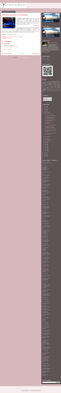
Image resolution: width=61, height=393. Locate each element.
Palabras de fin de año (48, 113)
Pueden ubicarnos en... (46, 58)
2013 (45, 107)
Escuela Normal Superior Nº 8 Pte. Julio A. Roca (45, 265)
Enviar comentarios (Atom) (23, 57)
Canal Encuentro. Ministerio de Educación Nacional (46, 191)
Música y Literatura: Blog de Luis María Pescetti (46, 337)
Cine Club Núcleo (45, 202)
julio (45, 142)
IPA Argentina (44, 297)
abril (45, 147)
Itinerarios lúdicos (45, 299)
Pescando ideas (45, 350)
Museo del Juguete (45, 325)
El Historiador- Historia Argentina (45, 221)
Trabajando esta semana (52, 89)
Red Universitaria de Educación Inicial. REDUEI (46, 372)
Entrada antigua (35, 53)
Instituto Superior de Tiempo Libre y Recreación (46, 290)
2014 (45, 106)
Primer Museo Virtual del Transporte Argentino (46, 353)
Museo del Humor (45, 322)
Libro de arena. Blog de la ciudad (46, 304)
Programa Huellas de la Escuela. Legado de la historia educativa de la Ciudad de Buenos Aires (46, 359)
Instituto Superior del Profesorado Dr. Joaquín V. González (46, 294)
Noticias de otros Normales (48, 86)
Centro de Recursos (53, 42)
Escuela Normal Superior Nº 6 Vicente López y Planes (46, 258)
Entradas (45, 98)
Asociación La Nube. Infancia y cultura (46, 175)
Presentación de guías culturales (50, 129)
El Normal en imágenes (46, 59)
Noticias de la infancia (55, 84)
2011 (45, 111)
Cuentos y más (45, 204)
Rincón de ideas (9, 38)
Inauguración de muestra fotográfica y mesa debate (49, 127)
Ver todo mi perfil (45, 52)
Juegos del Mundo (45, 301)
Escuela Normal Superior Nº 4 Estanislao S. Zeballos (45, 249)
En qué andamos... (49, 82)
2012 (45, 109)
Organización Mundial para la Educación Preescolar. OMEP (46, 348)
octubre (46, 137)
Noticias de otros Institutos (51, 85)
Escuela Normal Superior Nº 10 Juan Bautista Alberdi (46, 240)
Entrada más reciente (6, 53)
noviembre (47, 136)
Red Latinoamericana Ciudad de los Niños (46, 369)
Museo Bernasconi (45, 317)
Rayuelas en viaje (45, 363)
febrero (46, 150)
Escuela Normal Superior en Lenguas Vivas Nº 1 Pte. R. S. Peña (46, 227)
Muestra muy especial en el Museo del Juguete (49, 120)
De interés (57, 81)
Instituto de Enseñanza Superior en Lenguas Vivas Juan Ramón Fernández (46, 285)
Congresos (49, 81)
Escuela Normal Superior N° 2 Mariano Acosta (45, 236)
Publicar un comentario (8, 49)
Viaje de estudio (57, 90)
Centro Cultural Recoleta (45, 194)
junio (46, 144)
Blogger (39, 390)
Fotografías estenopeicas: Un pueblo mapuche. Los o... (49, 118)
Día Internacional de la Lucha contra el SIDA (49, 134)
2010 (45, 152)
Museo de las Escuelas (44, 320)
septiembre (47, 139)
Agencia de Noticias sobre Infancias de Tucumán (46, 163)
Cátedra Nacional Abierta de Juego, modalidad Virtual (45, 207)
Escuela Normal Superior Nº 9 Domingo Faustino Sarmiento (45, 270)
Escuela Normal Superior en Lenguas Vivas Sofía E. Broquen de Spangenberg (46, 232)
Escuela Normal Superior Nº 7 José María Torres (45, 261)
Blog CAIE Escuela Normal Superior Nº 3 (46, 185)
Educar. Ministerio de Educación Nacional (46, 216)
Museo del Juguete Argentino (45, 328)
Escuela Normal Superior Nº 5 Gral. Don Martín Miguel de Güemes (46, 254)
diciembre (46, 112)
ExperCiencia (44, 273)
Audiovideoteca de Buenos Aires (45, 178)
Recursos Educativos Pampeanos (46, 366)
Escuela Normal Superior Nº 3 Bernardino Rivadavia (46, 244)
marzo (46, 149)
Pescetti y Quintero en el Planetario (48, 123)
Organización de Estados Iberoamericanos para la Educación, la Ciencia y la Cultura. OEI (46, 343)
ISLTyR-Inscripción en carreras (50, 124)
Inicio (22, 53)
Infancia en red (45, 282)
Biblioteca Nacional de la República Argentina (45, 181)
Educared (44, 218)
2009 (45, 154)
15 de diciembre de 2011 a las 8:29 (10, 46)
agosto (46, 141)
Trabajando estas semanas (47, 90)
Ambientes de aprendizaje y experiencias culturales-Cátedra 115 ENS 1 (45, 168)
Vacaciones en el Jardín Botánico (50, 115)
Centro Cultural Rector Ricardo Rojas (46, 197)
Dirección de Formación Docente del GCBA (46, 212)
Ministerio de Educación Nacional (46, 309)
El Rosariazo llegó (45, 223)
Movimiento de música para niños (45, 312)
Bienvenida (44, 81)
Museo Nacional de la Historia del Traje (46, 331)
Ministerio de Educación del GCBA (46, 306)
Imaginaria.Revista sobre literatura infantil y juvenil (45, 279)
